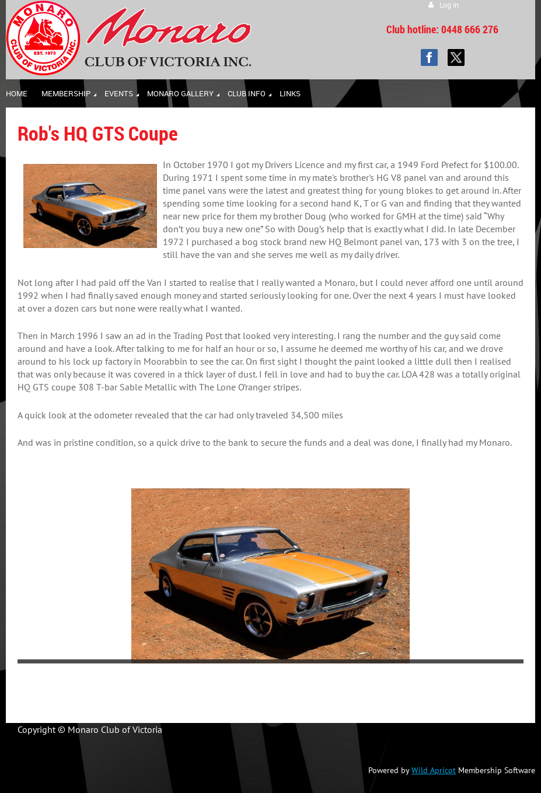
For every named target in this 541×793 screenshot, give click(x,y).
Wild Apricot (433, 770)
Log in (449, 5)
